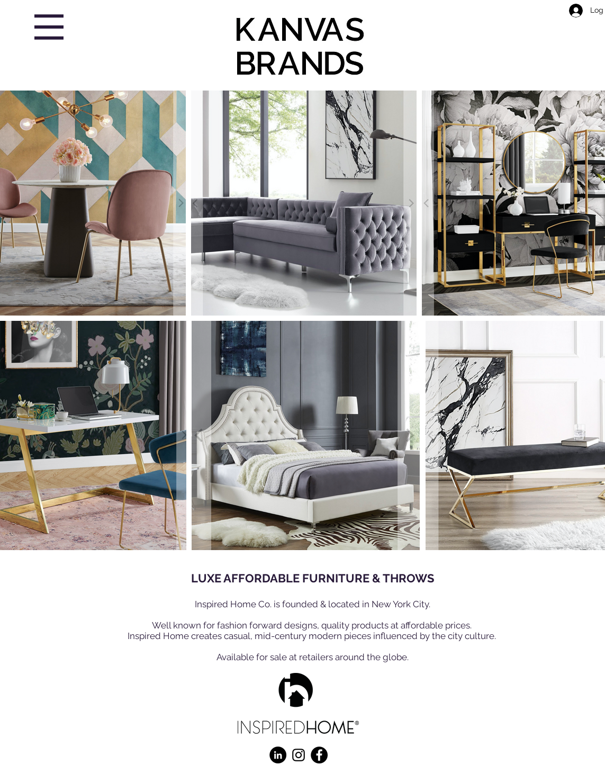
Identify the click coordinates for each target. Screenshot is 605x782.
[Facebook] (319, 755)
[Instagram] (298, 755)
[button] (49, 27)
